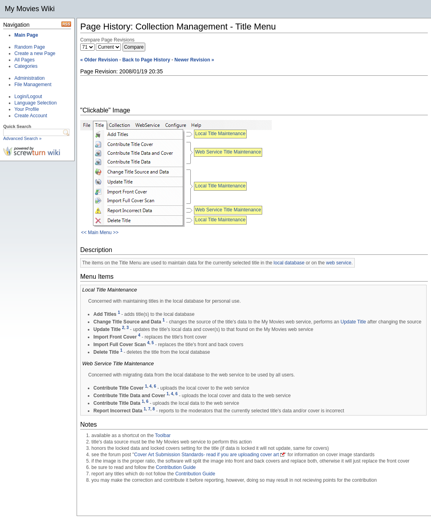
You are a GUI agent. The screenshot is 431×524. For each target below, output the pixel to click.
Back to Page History (146, 60)
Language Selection (35, 103)
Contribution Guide (176, 467)
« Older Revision (99, 60)
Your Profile (26, 109)
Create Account (30, 115)
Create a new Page (34, 53)
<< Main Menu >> (100, 232)
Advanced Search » (22, 138)
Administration (29, 78)
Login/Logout (28, 96)
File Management (32, 84)
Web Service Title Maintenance (228, 152)
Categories (26, 66)
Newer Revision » (194, 60)
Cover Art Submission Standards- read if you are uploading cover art (206, 454)
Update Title (353, 322)
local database (289, 263)
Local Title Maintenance (220, 133)
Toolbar (162, 435)
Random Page (29, 47)
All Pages (24, 60)
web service (338, 263)
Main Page (26, 35)
